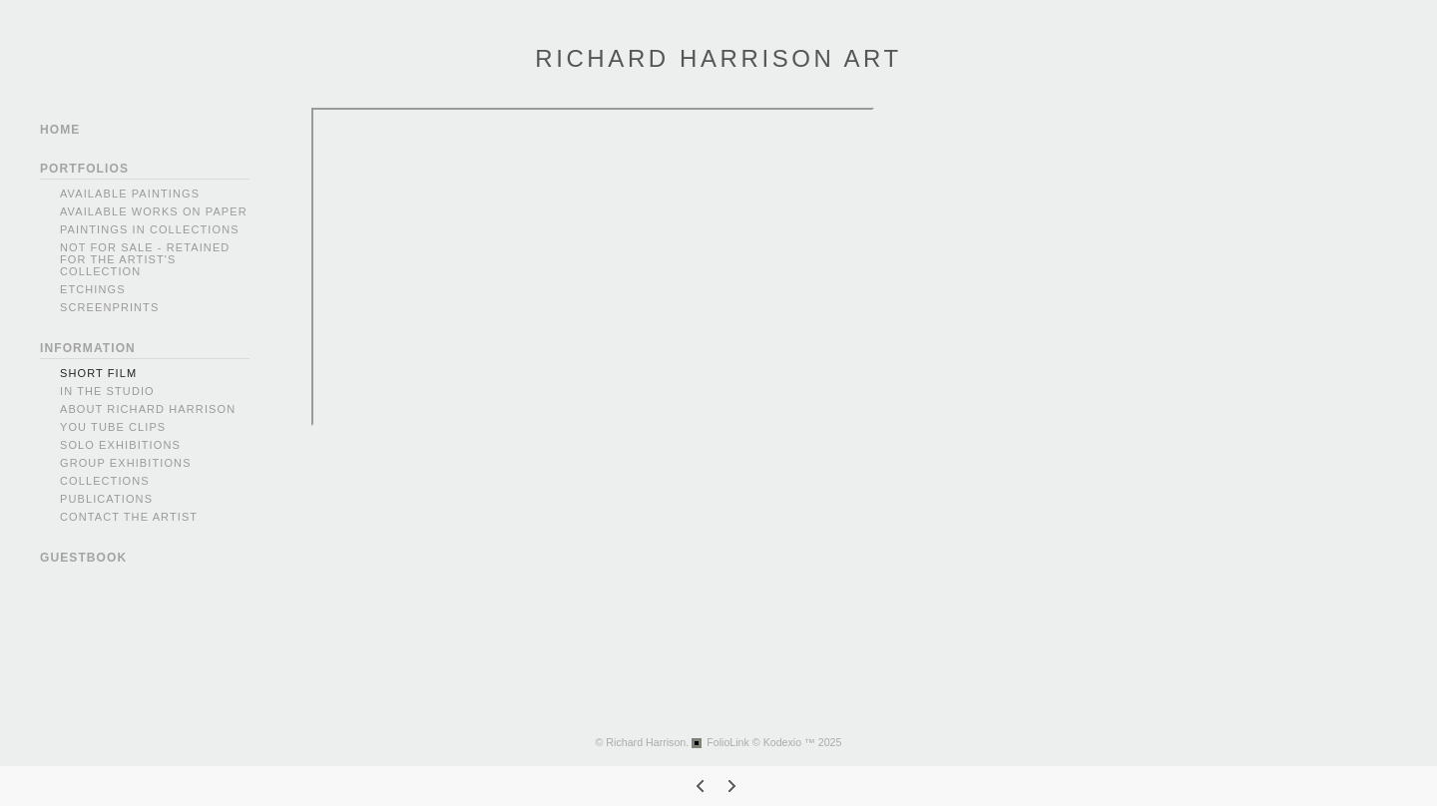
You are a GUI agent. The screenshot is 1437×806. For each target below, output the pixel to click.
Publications (106, 499)
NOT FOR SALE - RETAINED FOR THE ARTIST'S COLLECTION (145, 259)
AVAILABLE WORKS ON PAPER (153, 211)
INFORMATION (88, 348)
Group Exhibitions (126, 463)
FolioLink (728, 742)
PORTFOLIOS (84, 169)
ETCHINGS (93, 289)
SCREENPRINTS (109, 307)
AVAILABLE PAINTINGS (130, 194)
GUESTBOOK (83, 558)
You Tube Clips (113, 427)
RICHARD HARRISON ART (718, 58)
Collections (105, 481)
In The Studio (107, 391)
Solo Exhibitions (120, 445)
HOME (60, 130)
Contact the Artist (129, 517)
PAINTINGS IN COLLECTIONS (150, 229)
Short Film (98, 373)
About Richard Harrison (148, 409)
